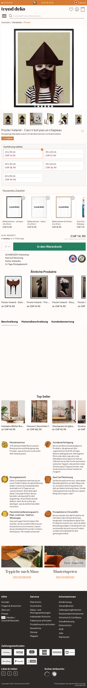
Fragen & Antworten (11, 605)
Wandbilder (17, 22)
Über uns (5, 609)
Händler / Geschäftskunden (10, 619)
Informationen (67, 596)
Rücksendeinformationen (71, 613)
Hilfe (4, 596)
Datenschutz (65, 625)
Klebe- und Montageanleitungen (40, 611)
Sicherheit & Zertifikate (70, 617)
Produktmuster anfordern (42, 624)
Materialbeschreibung (34, 321)
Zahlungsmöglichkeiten (70, 609)
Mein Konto (35, 602)
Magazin (34, 636)
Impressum (64, 637)
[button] (35, 106)
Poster (27, 22)
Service (34, 596)
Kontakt (5, 602)
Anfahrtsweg (65, 602)
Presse (4, 613)
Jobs (61, 633)
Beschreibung (9, 321)
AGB (61, 629)
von (7, 138)
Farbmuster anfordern (41, 620)
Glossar (33, 632)
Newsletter (35, 628)
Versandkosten (66, 605)
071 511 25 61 (7, 3)
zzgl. (75, 239)
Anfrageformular (17, 385)
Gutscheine (36, 605)
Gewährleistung (66, 621)
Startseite (5, 22)
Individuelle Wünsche (40, 616)
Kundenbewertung (63, 321)
